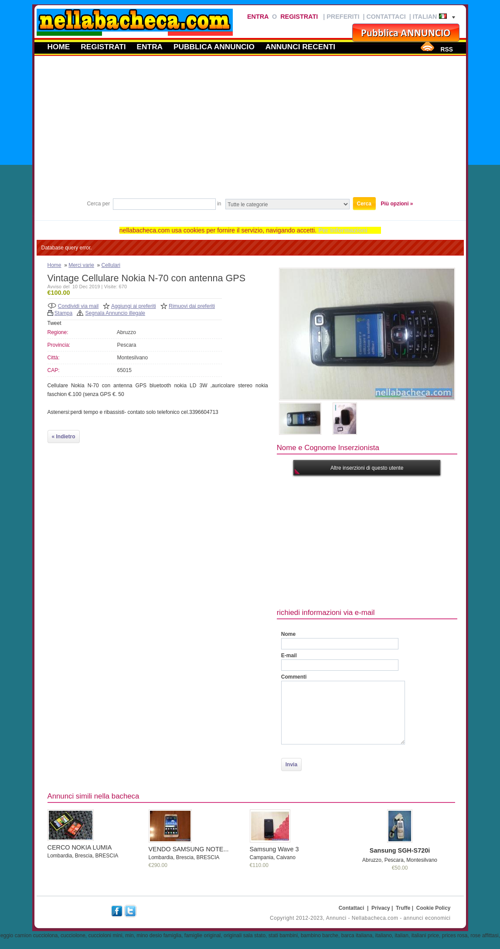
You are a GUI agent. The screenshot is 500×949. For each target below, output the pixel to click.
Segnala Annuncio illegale (115, 313)
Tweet (54, 323)
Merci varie (81, 265)
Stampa (63, 313)
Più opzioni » (397, 204)
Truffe (403, 908)
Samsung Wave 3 (274, 849)
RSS (446, 49)
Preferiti (343, 16)
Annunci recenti (300, 46)
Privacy (380, 908)
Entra (258, 16)
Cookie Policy (433, 908)
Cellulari (111, 265)
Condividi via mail (78, 306)
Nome (288, 634)
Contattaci (385, 16)
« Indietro (63, 437)
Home (59, 46)
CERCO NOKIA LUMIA (80, 847)
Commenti (294, 677)
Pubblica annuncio (214, 46)
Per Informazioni (342, 230)
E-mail (289, 655)
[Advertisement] (250, 130)
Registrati (299, 16)
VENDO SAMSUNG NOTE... (189, 849)
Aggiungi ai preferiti (133, 306)
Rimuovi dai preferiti (192, 306)
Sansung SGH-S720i (400, 850)
